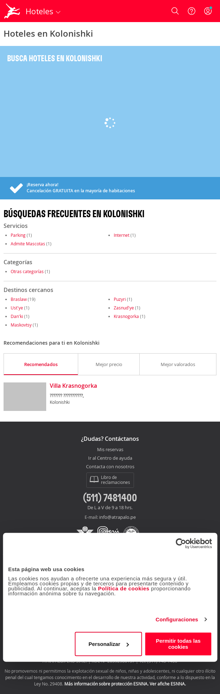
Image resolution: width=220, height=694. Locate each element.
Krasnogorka (126, 316)
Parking (18, 235)
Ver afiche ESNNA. (168, 684)
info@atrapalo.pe (117, 517)
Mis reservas (110, 450)
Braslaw (19, 299)
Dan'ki (17, 316)
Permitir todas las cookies (178, 644)
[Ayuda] (191, 11)
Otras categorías (27, 271)
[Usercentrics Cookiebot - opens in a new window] (181, 543)
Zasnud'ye (124, 308)
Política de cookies (124, 588)
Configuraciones (177, 619)
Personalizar (108, 644)
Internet (121, 235)
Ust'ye (17, 308)
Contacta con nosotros (110, 467)
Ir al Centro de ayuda (110, 458)
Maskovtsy (21, 325)
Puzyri (120, 299)
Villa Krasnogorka (73, 386)
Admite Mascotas (28, 243)
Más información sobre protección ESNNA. (106, 684)
